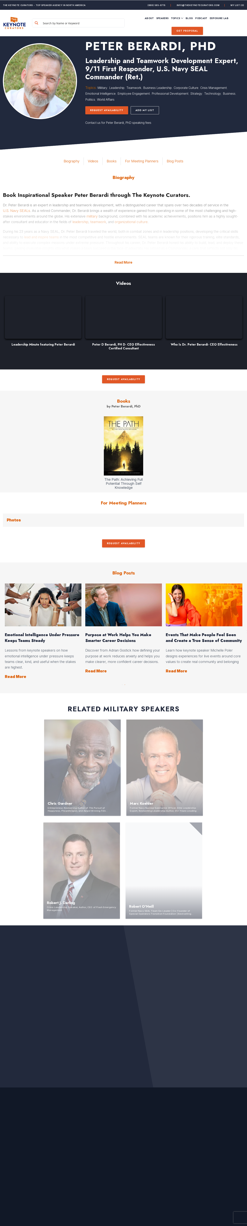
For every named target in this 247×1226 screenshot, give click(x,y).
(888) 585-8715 (157, 5)
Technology (212, 93)
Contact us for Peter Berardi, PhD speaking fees (118, 123)
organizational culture (131, 222)
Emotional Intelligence (100, 93)
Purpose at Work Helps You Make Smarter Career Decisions (118, 637)
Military (102, 88)
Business (229, 93)
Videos (93, 161)
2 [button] (125, 684)
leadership (80, 222)
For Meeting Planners (141, 161)
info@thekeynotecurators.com (198, 5)
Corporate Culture (186, 88)
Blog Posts (175, 161)
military (92, 216)
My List (237, 5)
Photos (14, 520)
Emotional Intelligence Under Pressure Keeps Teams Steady (42, 637)
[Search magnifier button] (36, 23)
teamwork (98, 222)
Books (112, 161)
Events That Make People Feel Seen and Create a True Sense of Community (204, 637)
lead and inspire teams (41, 237)
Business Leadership (157, 88)
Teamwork (133, 88)
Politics (90, 99)
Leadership (116, 88)
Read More (123, 262)
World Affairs (105, 99)
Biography (72, 161)
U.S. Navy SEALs (16, 211)
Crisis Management (213, 88)
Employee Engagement (134, 93)
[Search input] (83, 22)
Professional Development (170, 93)
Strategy (196, 93)
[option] (43, 323)
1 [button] (122, 684)
